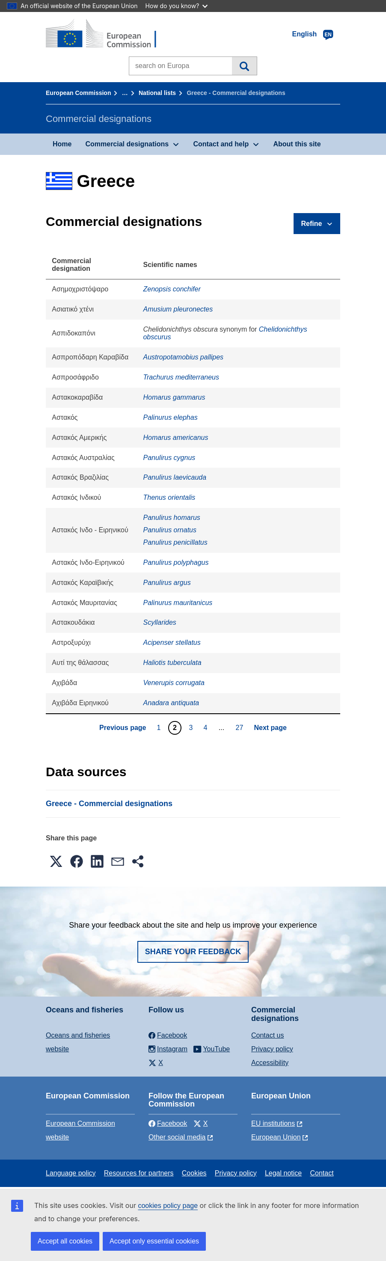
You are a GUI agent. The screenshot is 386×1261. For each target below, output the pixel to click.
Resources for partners (139, 1173)
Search (244, 66)
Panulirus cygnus (169, 457)
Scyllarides (159, 622)
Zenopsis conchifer (171, 289)
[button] (56, 861)
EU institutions (273, 1123)
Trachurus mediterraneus (181, 377)
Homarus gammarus (174, 397)
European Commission (78, 92)
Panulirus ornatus (169, 530)
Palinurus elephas (170, 417)
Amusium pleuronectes (178, 309)
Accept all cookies (65, 1241)
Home (62, 144)
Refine (311, 223)
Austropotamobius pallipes (183, 357)
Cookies (194, 1173)
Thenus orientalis (169, 497)
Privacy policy (272, 1049)
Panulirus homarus (171, 517)
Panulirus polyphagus (175, 562)
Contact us (267, 1035)
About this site (297, 144)
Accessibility (269, 1062)
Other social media (176, 1137)
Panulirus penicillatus (175, 542)
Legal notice (283, 1173)
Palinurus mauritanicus (177, 602)
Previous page (122, 727)
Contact (321, 1173)
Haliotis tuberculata (172, 662)
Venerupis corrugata (174, 682)
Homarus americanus (175, 437)
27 (241, 727)
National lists (157, 92)
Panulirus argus (166, 582)
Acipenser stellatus (171, 642)
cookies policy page (168, 1205)
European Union (276, 1137)
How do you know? (176, 5)
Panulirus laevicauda (174, 477)
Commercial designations (127, 144)
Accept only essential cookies (154, 1241)
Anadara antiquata (171, 702)
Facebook (167, 1123)
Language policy (71, 1173)
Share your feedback (193, 951)
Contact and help (221, 144)
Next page (270, 727)
